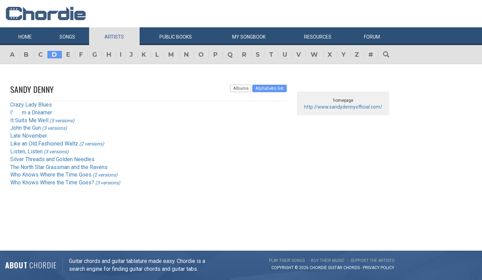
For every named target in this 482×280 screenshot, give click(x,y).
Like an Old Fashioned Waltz (44, 143)
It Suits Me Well (29, 120)
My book (249, 37)
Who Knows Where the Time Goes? (52, 182)
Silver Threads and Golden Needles (52, 159)
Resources (317, 37)
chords (351, 267)
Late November (28, 135)
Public (175, 37)
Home (25, 37)
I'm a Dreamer (31, 112)
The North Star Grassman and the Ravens (59, 167)
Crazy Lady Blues (31, 104)
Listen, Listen (26, 151)
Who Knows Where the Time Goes (50, 174)
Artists (114, 37)
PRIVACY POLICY (378, 267)
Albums (241, 88)
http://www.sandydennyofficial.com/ (343, 107)
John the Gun (25, 128)
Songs (67, 37)
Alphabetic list (269, 88)
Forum (372, 37)
